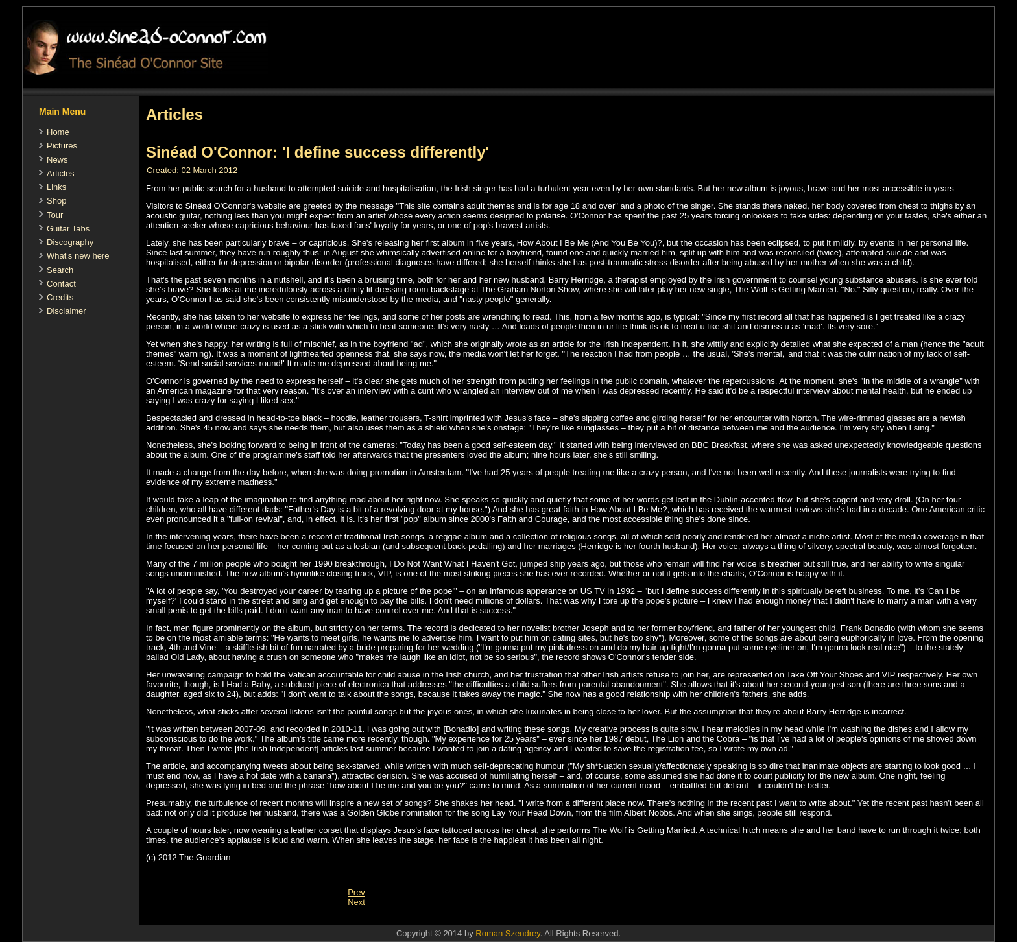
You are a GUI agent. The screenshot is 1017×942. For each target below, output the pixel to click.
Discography (70, 242)
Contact (61, 283)
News (57, 160)
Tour (55, 215)
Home (58, 132)
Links (56, 187)
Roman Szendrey (507, 933)
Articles (61, 173)
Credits (60, 297)
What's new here (78, 256)
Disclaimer (66, 311)
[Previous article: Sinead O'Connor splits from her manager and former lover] (356, 892)
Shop (56, 201)
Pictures (62, 145)
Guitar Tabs (68, 228)
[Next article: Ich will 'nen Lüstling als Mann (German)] (356, 902)
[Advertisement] (375, 918)
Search (60, 270)
